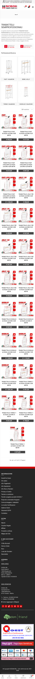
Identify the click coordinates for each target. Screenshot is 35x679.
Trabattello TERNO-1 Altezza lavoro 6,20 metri (26, 414)
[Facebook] (3, 606)
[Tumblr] (18, 606)
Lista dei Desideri (6, 551)
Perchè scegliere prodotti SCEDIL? (11, 497)
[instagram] (6, 606)
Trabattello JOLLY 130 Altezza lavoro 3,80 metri (9, 227)
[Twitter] (12, 606)
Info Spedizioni (5, 486)
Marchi (3, 523)
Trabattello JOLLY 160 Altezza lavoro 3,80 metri (26, 258)
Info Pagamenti (5, 483)
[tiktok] (9, 606)
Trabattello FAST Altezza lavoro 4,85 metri (9, 133)
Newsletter (4, 554)
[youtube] (21, 606)
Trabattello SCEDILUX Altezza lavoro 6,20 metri (9, 352)
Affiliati (3, 528)
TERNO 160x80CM (9, 104)
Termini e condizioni (7, 494)
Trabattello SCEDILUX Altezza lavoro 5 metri (26, 321)
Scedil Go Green (6, 478)
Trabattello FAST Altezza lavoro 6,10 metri (26, 133)
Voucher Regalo (6, 525)
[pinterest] (15, 606)
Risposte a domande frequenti (10, 500)
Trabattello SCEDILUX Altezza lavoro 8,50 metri (9, 383)
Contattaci (4, 513)
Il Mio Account (5, 543)
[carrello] (31, 676)
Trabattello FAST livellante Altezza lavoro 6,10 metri (26, 164)
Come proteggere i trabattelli (9, 502)
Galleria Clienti (5, 508)
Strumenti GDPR (6, 510)
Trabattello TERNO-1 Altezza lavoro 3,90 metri (26, 383)
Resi (2, 549)
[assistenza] (23, 676)
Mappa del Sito (5, 534)
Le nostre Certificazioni (8, 505)
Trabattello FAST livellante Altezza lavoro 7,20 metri (9, 196)
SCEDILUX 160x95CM (26, 104)
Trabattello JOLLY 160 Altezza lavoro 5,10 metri (9, 289)
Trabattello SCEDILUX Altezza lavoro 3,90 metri (9, 321)
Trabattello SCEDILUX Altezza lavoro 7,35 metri (26, 352)
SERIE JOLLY (26, 79)
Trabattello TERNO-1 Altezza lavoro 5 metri (9, 414)
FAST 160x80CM (9, 79)
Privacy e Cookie (6, 491)
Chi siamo (4, 481)
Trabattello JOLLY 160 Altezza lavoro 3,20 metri (9, 258)
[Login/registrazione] (9, 676)
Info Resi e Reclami (7, 489)
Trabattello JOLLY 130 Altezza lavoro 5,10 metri (26, 227)
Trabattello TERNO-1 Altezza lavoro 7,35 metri (17, 446)
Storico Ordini (5, 546)
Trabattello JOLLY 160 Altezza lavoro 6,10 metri (26, 289)
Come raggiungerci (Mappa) (10, 602)
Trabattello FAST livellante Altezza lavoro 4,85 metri (9, 164)
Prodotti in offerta (6, 531)
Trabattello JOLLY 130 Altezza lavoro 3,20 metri (26, 196)
